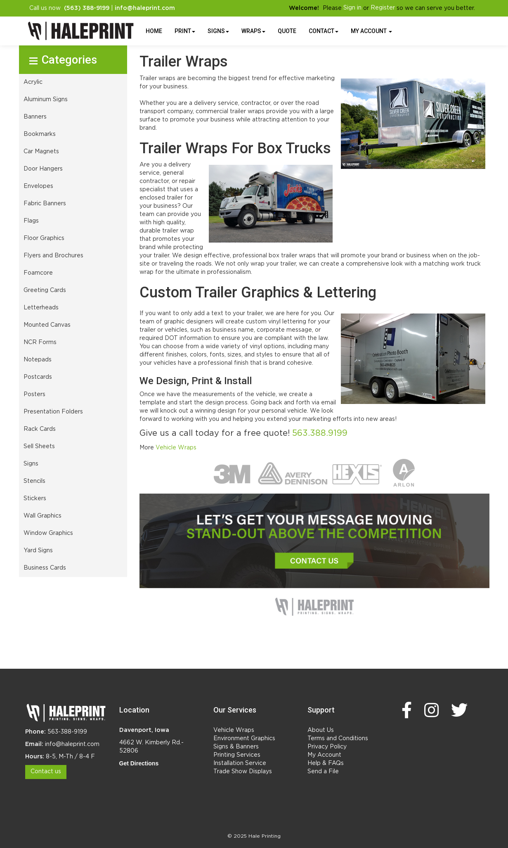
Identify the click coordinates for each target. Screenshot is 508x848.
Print (185, 31)
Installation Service (239, 763)
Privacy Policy (327, 747)
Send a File (323, 771)
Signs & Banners (236, 747)
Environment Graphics (244, 738)
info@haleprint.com (72, 744)
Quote (287, 31)
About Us (320, 730)
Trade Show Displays (242, 771)
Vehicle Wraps (176, 448)
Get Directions (139, 763)
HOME (154, 31)
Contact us (46, 771)
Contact (323, 31)
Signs (218, 31)
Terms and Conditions (337, 738)
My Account (324, 755)
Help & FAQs (325, 763)
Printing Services (236, 755)
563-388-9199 (67, 732)
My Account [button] (371, 31)
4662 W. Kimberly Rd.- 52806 (151, 747)
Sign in (352, 8)
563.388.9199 (319, 433)
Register (383, 8)
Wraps (253, 31)
